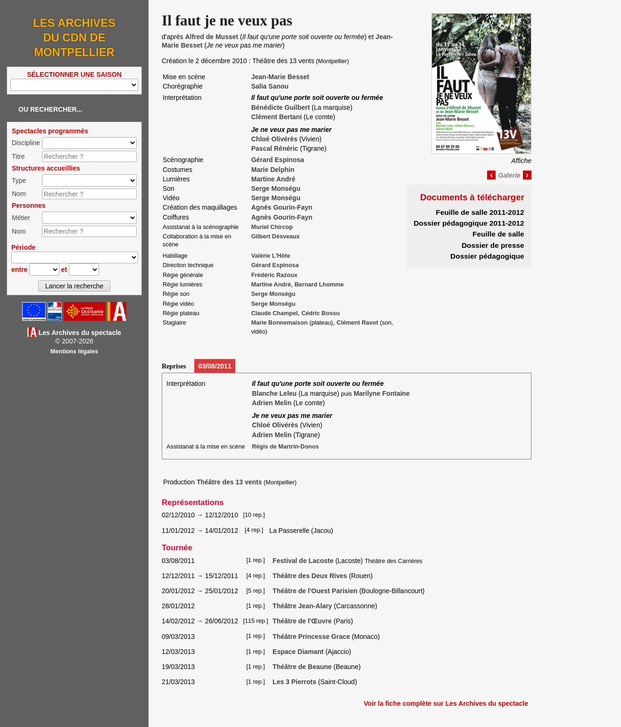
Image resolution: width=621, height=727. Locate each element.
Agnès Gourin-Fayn (282, 207)
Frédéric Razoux (274, 275)
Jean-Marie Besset (280, 77)
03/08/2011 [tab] (215, 366)
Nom (19, 193)
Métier (21, 217)
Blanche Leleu (274, 393)
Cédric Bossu (320, 313)
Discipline (26, 143)
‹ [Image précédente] (491, 175)
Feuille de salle (498, 234)
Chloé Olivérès (274, 139)
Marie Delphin (273, 169)
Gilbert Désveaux (275, 236)
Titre (18, 156)
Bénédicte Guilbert (280, 107)
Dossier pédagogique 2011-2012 (469, 223)
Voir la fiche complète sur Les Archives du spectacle (446, 703)
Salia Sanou (270, 86)
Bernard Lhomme (319, 284)
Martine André (273, 179)
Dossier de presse (493, 245)
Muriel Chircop (272, 227)
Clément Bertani (276, 117)
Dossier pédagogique (487, 256)
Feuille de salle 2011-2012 (480, 212)
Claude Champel (274, 313)
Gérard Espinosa (277, 159)
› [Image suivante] (527, 175)
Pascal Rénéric (274, 148)
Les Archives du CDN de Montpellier (74, 37)
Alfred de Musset (211, 37)
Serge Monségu (275, 188)
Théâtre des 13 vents (229, 482)
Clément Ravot (357, 322)
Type (19, 180)
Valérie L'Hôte (270, 256)
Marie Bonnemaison (279, 322)
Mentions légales (74, 351)
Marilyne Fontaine (382, 393)
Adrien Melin (271, 403)
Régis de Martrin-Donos (285, 446)
